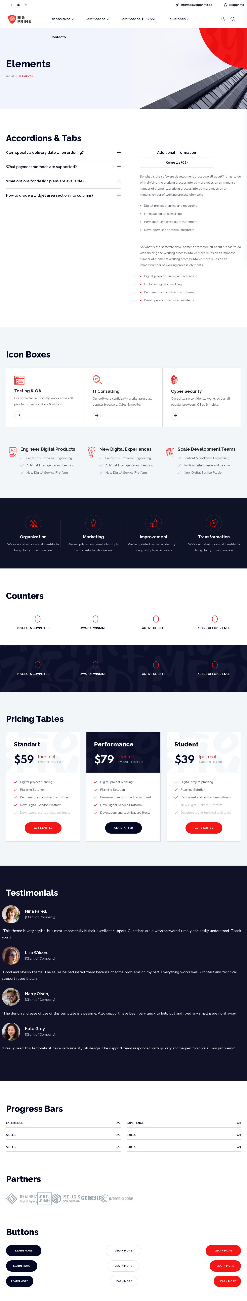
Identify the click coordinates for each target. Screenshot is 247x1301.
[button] (223, 19)
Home (10, 76)
